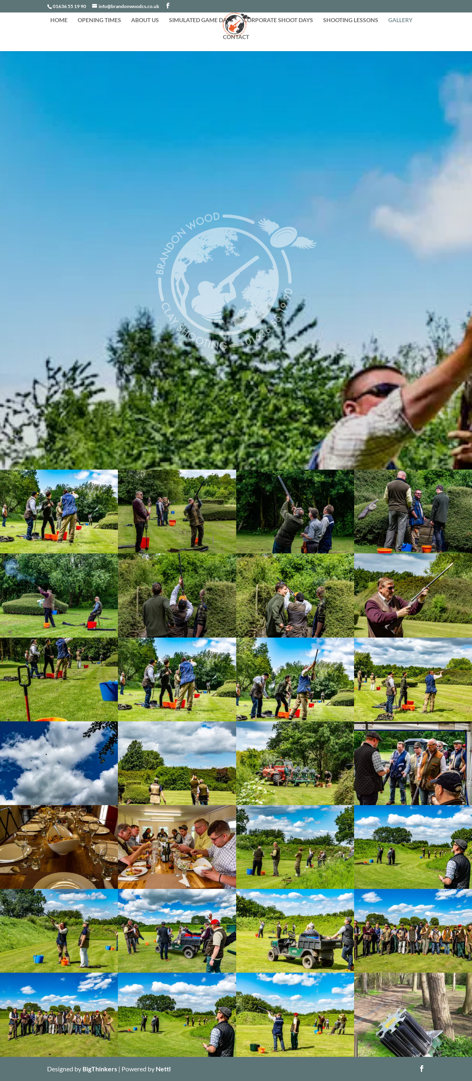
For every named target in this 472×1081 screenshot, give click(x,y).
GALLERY (400, 20)
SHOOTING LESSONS (350, 20)
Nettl (163, 1069)
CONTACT (236, 37)
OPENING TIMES (99, 20)
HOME (59, 20)
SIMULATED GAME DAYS (201, 20)
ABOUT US (145, 20)
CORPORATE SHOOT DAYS (278, 20)
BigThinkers (99, 1069)
